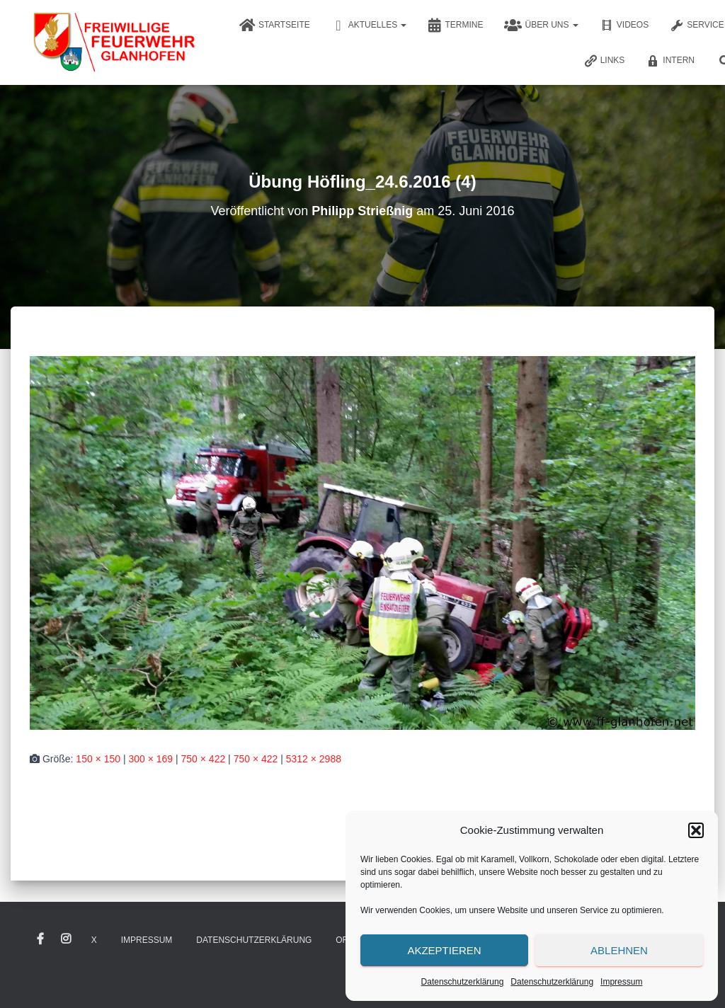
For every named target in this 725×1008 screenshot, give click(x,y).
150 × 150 (98, 758)
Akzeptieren (444, 950)
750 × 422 (203, 758)
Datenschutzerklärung (462, 982)
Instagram (66, 939)
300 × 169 (150, 758)
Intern (670, 61)
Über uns (541, 25)
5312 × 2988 (313, 758)
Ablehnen (619, 950)
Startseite (274, 25)
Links (604, 61)
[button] (696, 830)
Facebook (40, 939)
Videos (624, 25)
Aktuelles (369, 25)
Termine (455, 25)
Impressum (621, 982)
